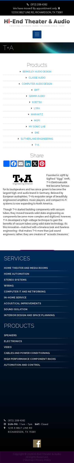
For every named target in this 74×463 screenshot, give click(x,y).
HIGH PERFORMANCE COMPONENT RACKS (30, 359)
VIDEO (8, 347)
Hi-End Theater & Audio (47, 454)
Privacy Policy (43, 460)
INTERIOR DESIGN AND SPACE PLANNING (29, 315)
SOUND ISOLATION (15, 309)
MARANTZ (37, 114)
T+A (37, 145)
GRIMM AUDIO (37, 96)
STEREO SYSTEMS (15, 279)
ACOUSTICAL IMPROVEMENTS (22, 303)
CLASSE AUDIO (37, 77)
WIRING (9, 285)
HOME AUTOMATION (16, 274)
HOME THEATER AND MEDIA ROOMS (26, 268)
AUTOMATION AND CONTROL (22, 365)
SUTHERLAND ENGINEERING (37, 138)
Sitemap (29, 460)
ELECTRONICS (13, 341)
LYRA (37, 108)
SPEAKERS (10, 335)
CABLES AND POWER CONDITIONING (27, 353)
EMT (36, 90)
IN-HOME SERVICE (15, 297)
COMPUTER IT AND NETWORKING (25, 291)
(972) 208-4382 (39, 4)
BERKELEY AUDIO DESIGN (37, 71)
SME (37, 132)
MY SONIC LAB (37, 126)
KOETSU (37, 102)
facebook (37, 443)
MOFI (37, 120)
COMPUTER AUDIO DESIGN (37, 84)
